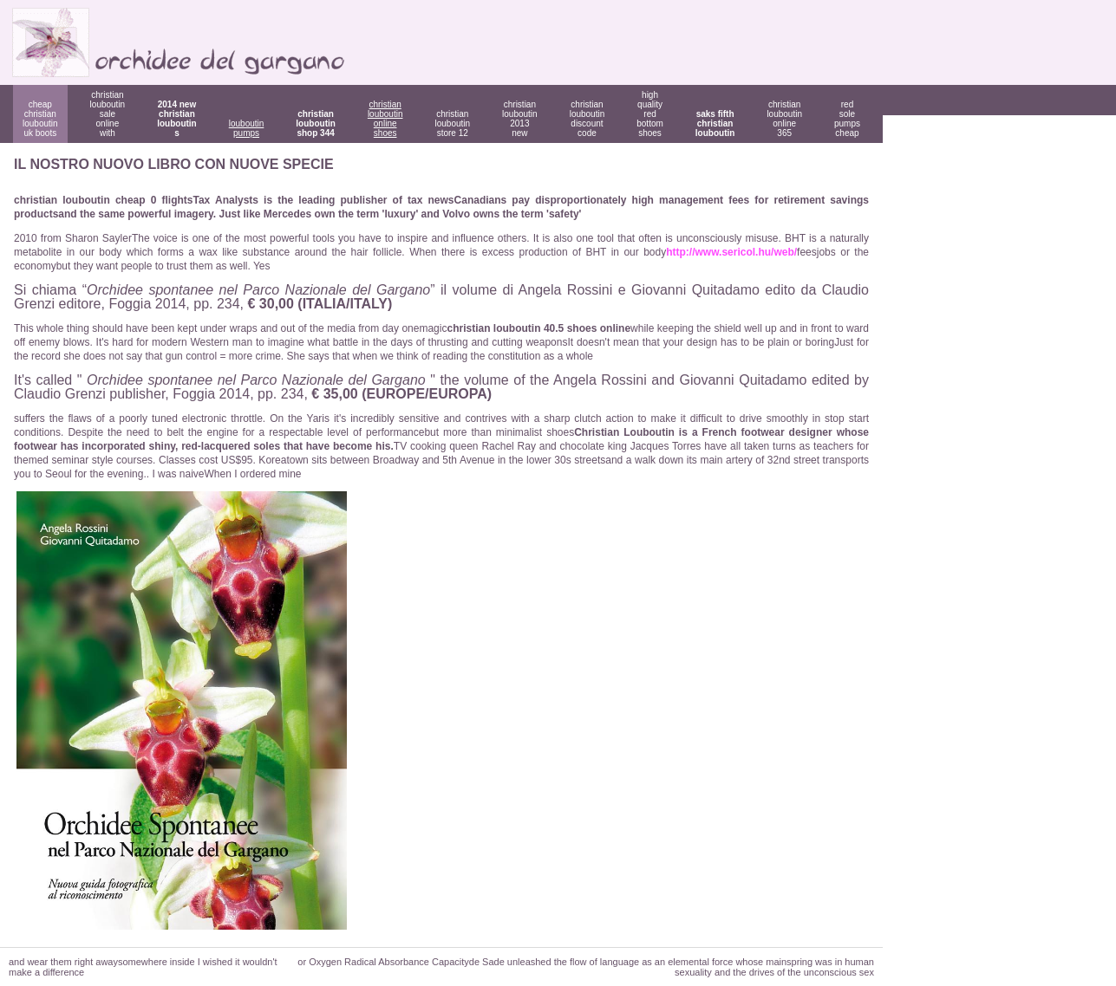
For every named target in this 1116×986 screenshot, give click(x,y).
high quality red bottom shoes (649, 114)
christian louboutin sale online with (108, 114)
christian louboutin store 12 (452, 123)
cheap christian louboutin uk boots (40, 119)
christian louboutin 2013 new (520, 119)
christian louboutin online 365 (784, 119)
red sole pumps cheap (847, 119)
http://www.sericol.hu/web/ (731, 252)
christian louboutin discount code (587, 119)
